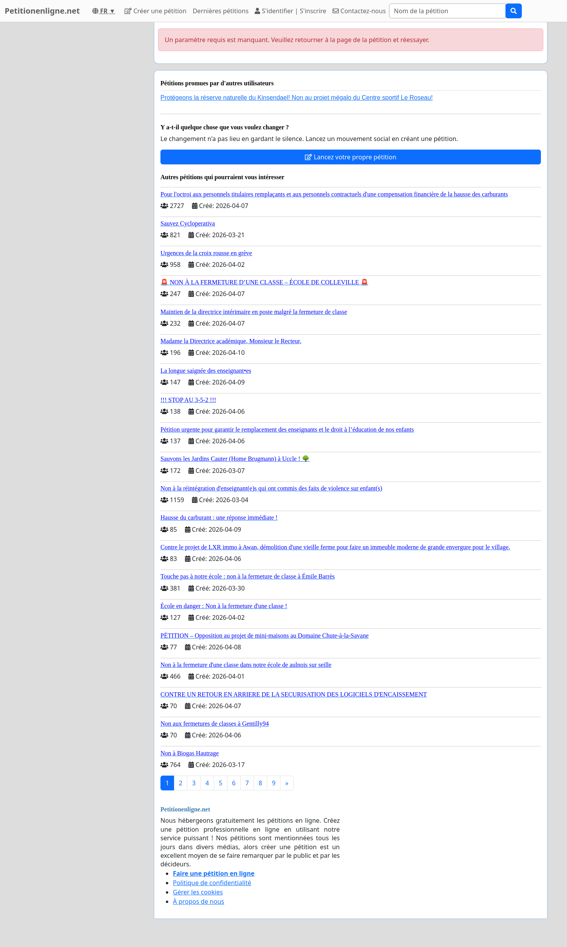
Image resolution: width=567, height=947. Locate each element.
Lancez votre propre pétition (350, 157)
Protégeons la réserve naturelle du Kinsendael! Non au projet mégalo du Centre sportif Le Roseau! (296, 97)
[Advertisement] (77, 139)
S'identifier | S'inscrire (290, 11)
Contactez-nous (359, 11)
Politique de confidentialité (212, 882)
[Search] (447, 11)
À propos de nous (198, 901)
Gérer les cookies (198, 892)
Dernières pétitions (220, 11)
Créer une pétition (156, 11)
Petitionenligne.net (42, 10)
